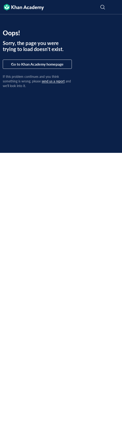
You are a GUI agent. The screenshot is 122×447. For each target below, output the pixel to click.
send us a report (53, 81)
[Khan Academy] (22, 7)
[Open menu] (115, 7)
